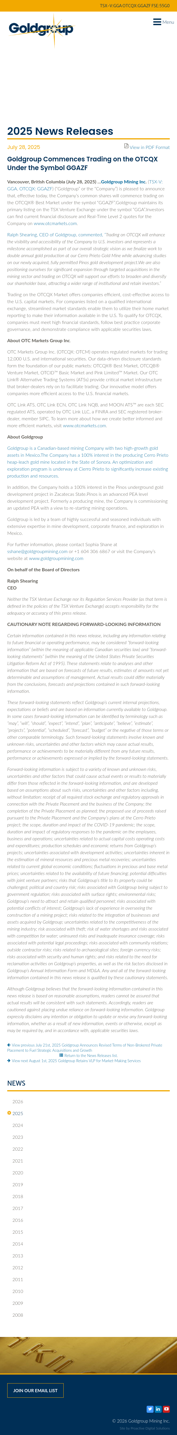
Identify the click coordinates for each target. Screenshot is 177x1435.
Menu (163, 22)
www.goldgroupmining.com (56, 558)
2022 (15, 1148)
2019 (15, 1184)
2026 (15, 1101)
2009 (15, 1303)
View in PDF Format (150, 147)
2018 (15, 1196)
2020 (15, 1172)
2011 (15, 1279)
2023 (15, 1137)
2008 (15, 1314)
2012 (15, 1267)
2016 (15, 1220)
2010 (15, 1291)
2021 (15, 1160)
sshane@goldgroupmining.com (37, 551)
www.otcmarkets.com (55, 223)
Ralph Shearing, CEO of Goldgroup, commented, (56, 234)
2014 (15, 1243)
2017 (15, 1208)
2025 (15, 1113)
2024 (15, 1125)
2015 (15, 1231)
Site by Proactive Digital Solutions (145, 1428)
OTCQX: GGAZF (35, 188)
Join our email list (35, 1390)
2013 (15, 1255)
